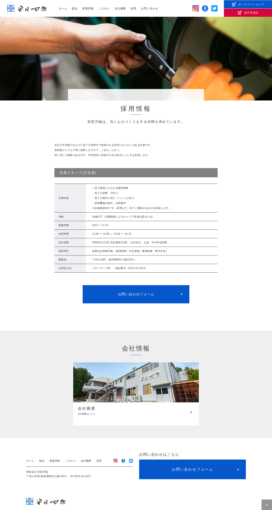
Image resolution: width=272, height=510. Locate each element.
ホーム (63, 8)
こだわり (104, 8)
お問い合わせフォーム (136, 294)
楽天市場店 (251, 12)
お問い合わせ (149, 8)
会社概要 (120, 8)
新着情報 (88, 8)
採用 (133, 8)
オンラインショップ (251, 4)
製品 (75, 8)
